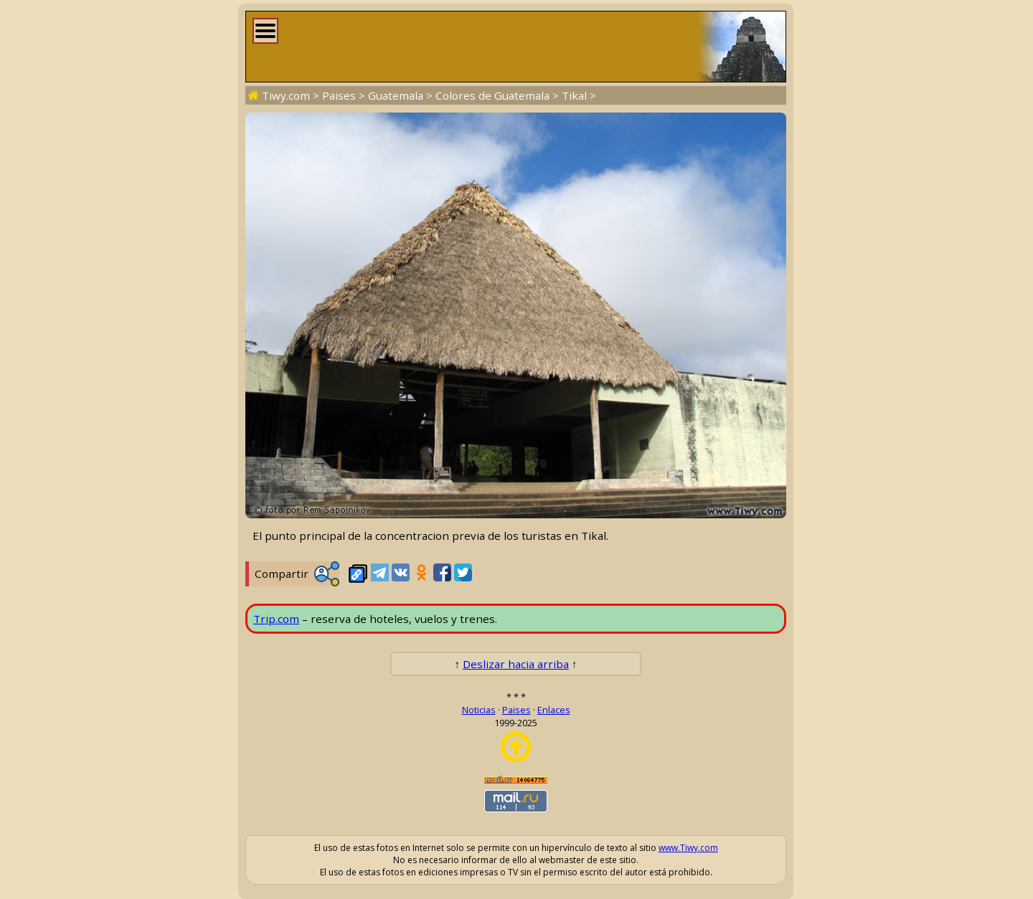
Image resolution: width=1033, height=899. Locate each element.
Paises (339, 95)
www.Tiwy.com (688, 848)
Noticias (479, 709)
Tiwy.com (286, 95)
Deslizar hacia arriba (516, 664)
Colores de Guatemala (492, 95)
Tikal (574, 95)
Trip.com (276, 619)
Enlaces (553, 709)
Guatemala (395, 95)
